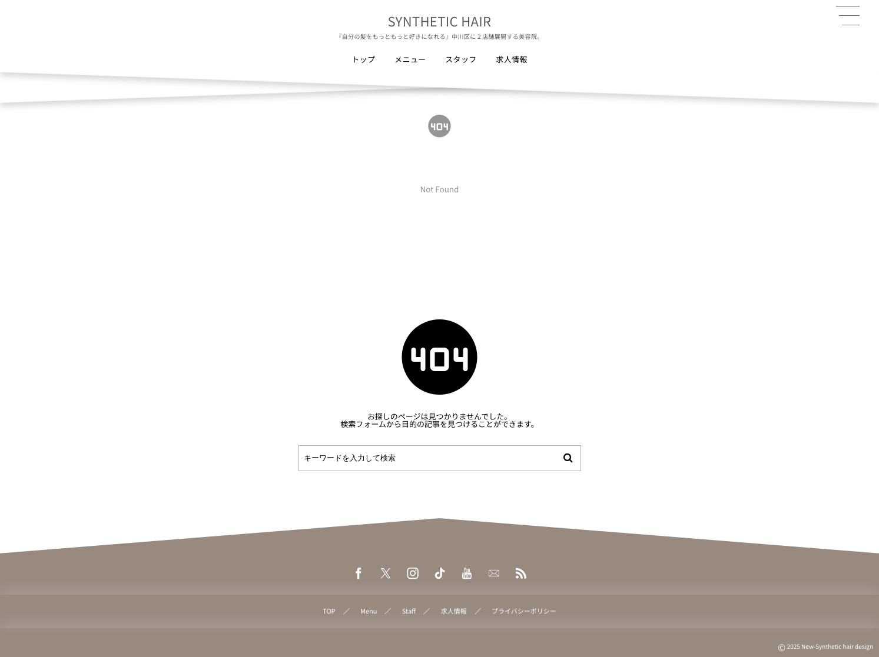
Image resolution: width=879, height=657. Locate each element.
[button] (848, 16)
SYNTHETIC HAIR (440, 21)
